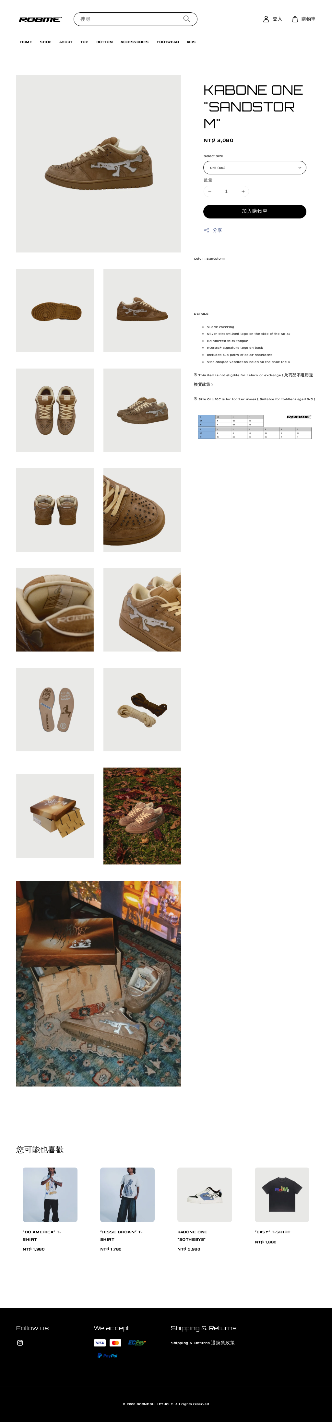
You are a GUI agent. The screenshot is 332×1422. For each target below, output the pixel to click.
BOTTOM (104, 41)
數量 (208, 180)
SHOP (45, 41)
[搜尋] (186, 19)
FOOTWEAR (168, 41)
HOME (26, 41)
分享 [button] (213, 230)
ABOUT (66, 41)
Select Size (213, 156)
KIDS (191, 41)
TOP (84, 41)
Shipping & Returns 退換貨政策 (203, 1343)
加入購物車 (255, 211)
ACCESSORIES (135, 41)
